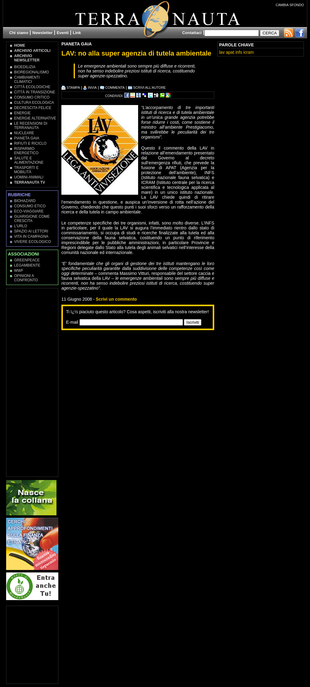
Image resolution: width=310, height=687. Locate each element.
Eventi (63, 32)
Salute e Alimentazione (29, 160)
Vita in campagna (31, 236)
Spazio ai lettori (31, 231)
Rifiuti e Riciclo (30, 143)
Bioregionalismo (31, 72)
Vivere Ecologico (32, 242)
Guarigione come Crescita (32, 218)
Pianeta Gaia (76, 43)
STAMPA (70, 87)
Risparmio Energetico (26, 150)
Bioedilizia (24, 67)
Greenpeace (27, 260)
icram (248, 52)
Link (77, 32)
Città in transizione (34, 92)
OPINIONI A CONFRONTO (26, 278)
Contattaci (192, 32)
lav (222, 52)
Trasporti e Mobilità (26, 170)
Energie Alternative (35, 118)
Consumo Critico (31, 97)
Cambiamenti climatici (27, 79)
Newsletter (43, 32)
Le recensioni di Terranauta (30, 125)
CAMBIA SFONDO (290, 5)
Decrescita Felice (32, 108)
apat (230, 52)
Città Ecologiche (32, 87)
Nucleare (24, 133)
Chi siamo (18, 32)
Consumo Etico (30, 206)
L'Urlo (20, 226)
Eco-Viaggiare (29, 211)
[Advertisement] (130, 376)
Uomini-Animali (28, 177)
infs (238, 52)
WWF (18, 270)
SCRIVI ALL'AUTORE (147, 87)
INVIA (90, 87)
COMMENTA (112, 87)
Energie (22, 113)
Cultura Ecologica (34, 102)
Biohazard (25, 201)
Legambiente (27, 265)
